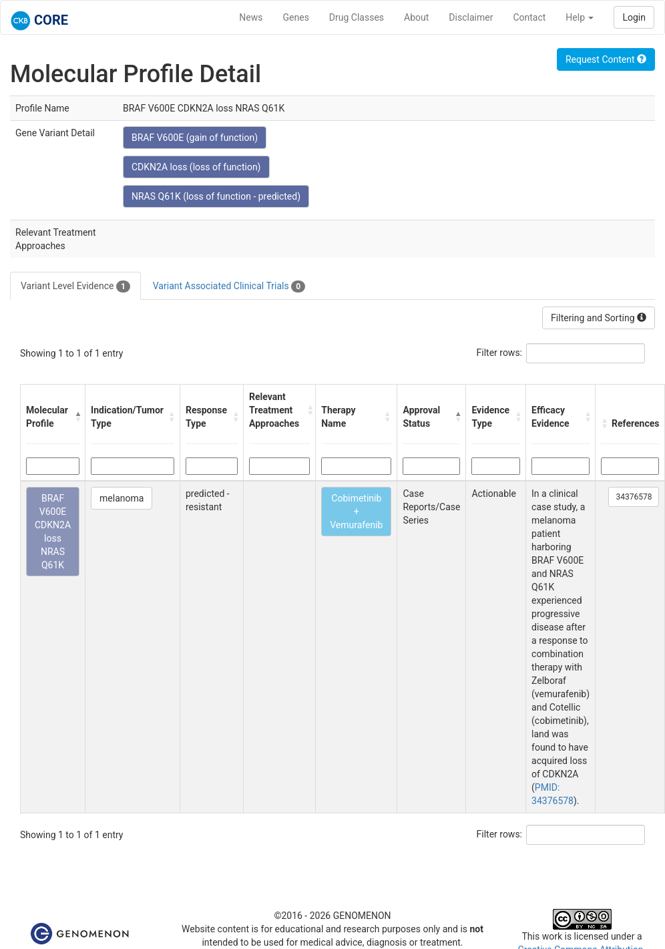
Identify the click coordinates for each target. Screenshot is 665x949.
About (416, 17)
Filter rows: (500, 352)
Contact (529, 17)
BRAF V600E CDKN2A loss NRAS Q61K (53, 531)
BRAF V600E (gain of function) (195, 137)
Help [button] (580, 17)
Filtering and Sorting (598, 318)
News (250, 17)
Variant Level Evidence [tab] (75, 286)
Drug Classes (356, 17)
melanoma (121, 498)
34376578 (634, 497)
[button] (76, 416)
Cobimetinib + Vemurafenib (356, 511)
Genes (296, 17)
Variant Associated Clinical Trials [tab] (229, 286)
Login (634, 17)
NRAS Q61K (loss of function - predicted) (216, 196)
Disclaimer (471, 17)
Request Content (606, 59)
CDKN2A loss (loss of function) (196, 167)
